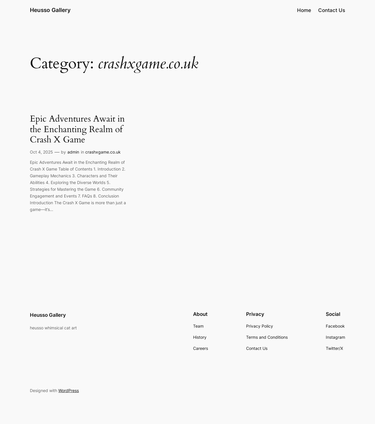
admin (73, 151)
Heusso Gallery (50, 9)
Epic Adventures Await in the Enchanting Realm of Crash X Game (77, 129)
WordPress (68, 390)
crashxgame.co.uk (103, 151)
